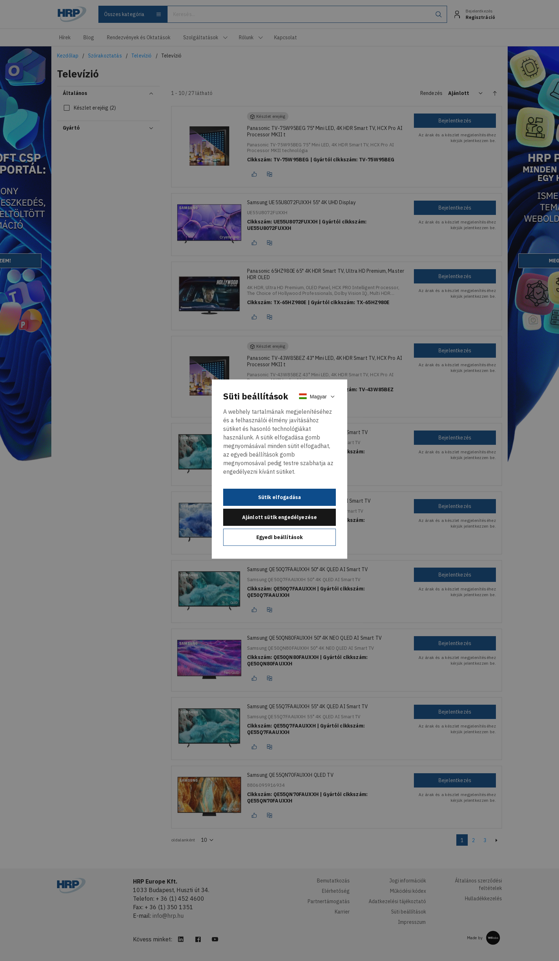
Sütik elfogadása (279, 497)
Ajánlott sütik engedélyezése (279, 517)
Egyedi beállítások (279, 537)
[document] (279, 469)
